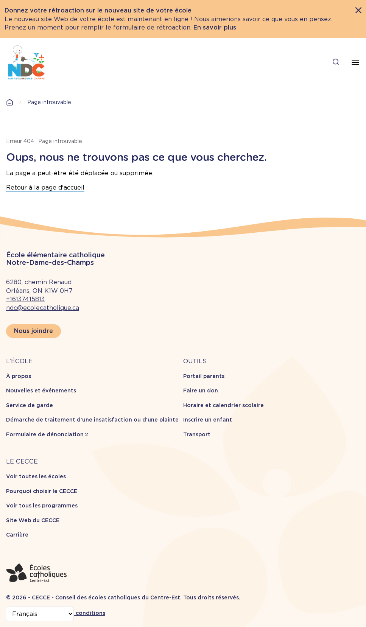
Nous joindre (33, 331)
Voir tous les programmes (42, 506)
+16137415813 (25, 299)
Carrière (17, 535)
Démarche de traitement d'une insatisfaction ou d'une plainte (92, 420)
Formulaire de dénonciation (45, 434)
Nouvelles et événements (41, 390)
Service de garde (29, 405)
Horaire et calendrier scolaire (223, 405)
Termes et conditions (76, 613)
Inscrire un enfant (207, 420)
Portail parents (203, 376)
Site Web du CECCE (32, 520)
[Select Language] (40, 614)
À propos (18, 376)
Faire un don (200, 390)
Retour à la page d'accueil (45, 187)
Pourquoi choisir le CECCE (41, 491)
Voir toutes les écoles (36, 476)
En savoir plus (214, 27)
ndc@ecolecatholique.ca (42, 307)
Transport (196, 434)
